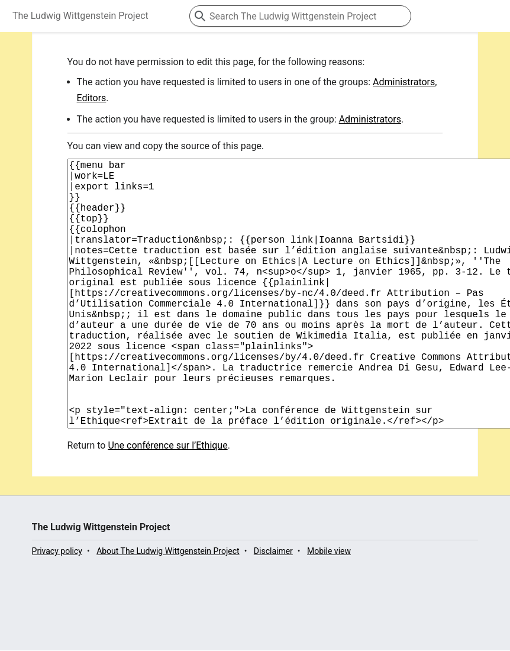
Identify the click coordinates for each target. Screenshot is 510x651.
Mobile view (329, 610)
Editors (91, 98)
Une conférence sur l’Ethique (167, 504)
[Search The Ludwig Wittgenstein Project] (300, 16)
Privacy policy (57, 610)
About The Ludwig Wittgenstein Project (168, 610)
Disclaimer (273, 610)
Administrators (404, 82)
